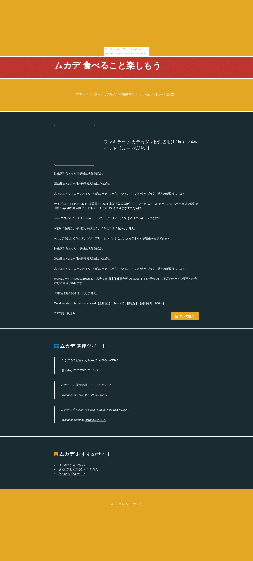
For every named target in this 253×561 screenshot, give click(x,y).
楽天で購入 (187, 316)
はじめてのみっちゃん (72, 465)
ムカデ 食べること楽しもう (107, 65)
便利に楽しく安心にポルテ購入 (78, 469)
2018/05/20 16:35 (96, 395)
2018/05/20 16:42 (87, 370)
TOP (79, 94)
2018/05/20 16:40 (95, 419)
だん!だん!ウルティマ (72, 473)
